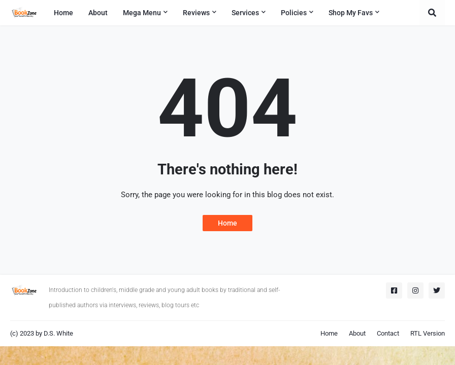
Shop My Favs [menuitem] (351, 13)
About (357, 333)
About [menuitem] (98, 13)
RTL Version (427, 333)
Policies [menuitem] (294, 13)
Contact (388, 333)
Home (227, 223)
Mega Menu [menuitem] (142, 13)
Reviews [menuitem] (196, 13)
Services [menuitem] (245, 13)
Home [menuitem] (63, 13)
